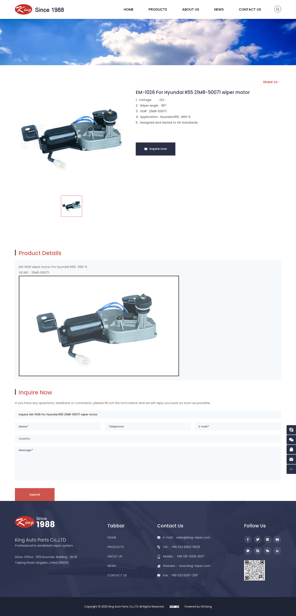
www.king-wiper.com (194, 566)
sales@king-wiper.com (193, 537)
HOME (128, 9)
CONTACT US (250, 9)
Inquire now (158, 149)
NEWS (219, 9)
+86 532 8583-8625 (185, 547)
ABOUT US (190, 9)
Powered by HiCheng (198, 606)
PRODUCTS (158, 9)
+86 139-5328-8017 (190, 556)
